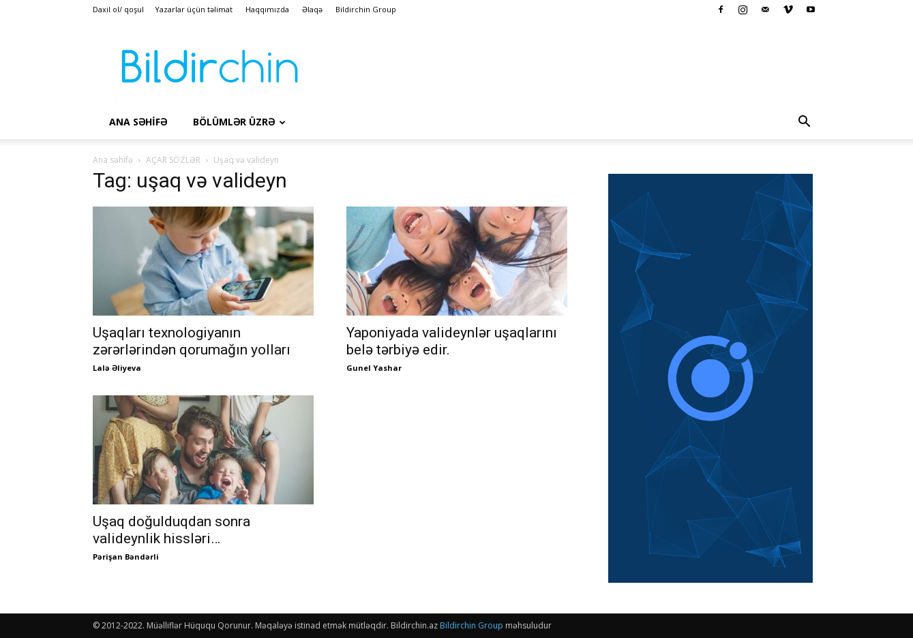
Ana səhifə (113, 160)
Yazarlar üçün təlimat (194, 9)
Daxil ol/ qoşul (118, 9)
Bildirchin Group (365, 9)
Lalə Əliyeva (117, 368)
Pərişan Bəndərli (126, 556)
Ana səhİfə (138, 121)
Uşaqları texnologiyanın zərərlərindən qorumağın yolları (191, 341)
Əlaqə (312, 9)
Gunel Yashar (374, 368)
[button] (804, 122)
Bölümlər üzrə (239, 121)
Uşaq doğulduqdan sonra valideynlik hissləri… (171, 530)
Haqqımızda (267, 9)
